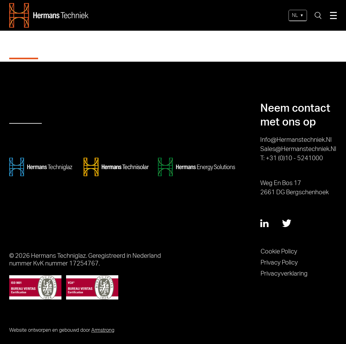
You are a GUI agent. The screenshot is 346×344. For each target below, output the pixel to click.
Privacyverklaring (284, 274)
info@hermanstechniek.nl (296, 140)
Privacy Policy (279, 263)
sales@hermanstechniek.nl (298, 149)
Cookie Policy (279, 252)
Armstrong (102, 330)
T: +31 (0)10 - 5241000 (291, 158)
